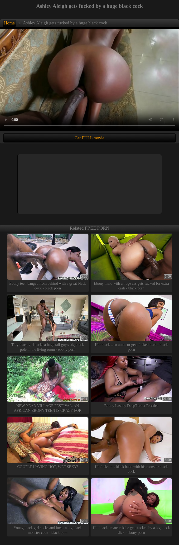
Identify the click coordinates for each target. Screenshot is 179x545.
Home (9, 23)
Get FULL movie (89, 138)
